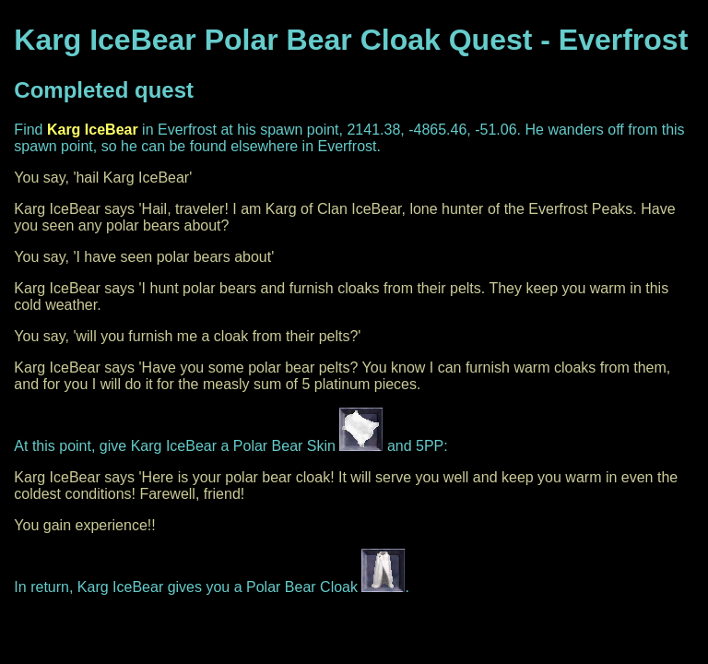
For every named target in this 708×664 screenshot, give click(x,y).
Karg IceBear (92, 129)
